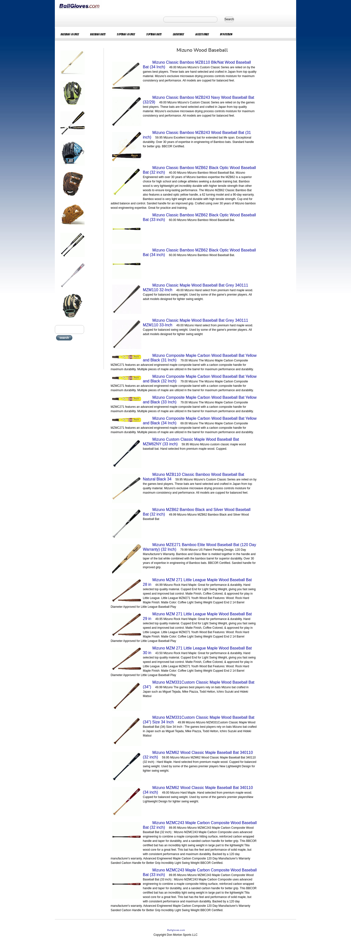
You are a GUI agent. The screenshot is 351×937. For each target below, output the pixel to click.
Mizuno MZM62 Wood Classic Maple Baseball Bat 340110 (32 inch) (198, 754)
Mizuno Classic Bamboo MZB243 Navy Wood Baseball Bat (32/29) (198, 99)
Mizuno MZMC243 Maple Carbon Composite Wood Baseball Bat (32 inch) (200, 825)
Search (229, 19)
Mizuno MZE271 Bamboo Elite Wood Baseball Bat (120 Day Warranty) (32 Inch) (199, 547)
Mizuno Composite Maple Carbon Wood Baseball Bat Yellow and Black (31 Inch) (200, 357)
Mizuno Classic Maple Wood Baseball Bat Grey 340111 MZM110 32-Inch (195, 287)
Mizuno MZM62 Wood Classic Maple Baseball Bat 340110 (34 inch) (198, 790)
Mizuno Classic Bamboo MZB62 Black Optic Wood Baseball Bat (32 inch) (199, 170)
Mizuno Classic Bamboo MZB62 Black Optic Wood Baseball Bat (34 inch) (199, 252)
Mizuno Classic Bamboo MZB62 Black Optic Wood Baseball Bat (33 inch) (199, 217)
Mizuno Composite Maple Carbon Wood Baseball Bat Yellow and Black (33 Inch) (200, 399)
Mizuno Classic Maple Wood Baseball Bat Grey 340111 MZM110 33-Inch (195, 322)
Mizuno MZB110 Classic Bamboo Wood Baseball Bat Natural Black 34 (193, 476)
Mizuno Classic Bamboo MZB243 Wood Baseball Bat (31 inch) (197, 134)
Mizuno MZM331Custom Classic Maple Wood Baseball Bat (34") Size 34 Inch (198, 719)
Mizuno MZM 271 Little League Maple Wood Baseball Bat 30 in (197, 650)
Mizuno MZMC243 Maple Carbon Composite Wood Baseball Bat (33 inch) (200, 872)
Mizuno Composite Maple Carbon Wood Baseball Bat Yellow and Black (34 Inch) (200, 420)
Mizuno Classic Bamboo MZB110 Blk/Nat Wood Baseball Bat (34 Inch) (197, 64)
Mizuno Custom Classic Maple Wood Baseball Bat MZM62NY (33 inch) (191, 441)
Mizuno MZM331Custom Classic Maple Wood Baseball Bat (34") (198, 684)
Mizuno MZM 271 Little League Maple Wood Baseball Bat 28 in (197, 582)
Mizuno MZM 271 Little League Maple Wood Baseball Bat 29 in (197, 616)
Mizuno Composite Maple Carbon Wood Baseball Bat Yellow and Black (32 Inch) (200, 378)
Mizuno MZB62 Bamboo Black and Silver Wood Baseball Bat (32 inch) (197, 512)
